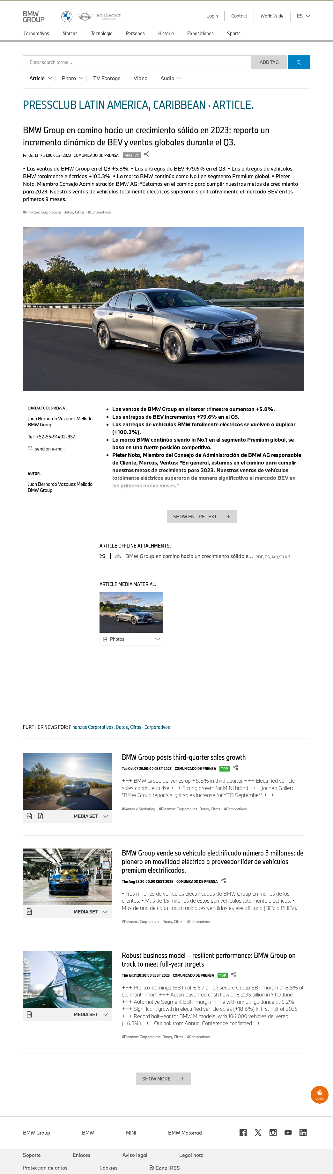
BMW (88, 1132)
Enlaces (82, 1155)
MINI (131, 1132)
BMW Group (36, 1132)
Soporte (32, 1155)
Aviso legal (134, 1155)
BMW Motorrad (185, 1132)
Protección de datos (45, 1167)
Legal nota (191, 1155)
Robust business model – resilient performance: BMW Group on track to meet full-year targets (209, 959)
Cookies (109, 1167)
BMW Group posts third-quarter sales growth (184, 757)
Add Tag (269, 62)
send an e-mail (46, 449)
